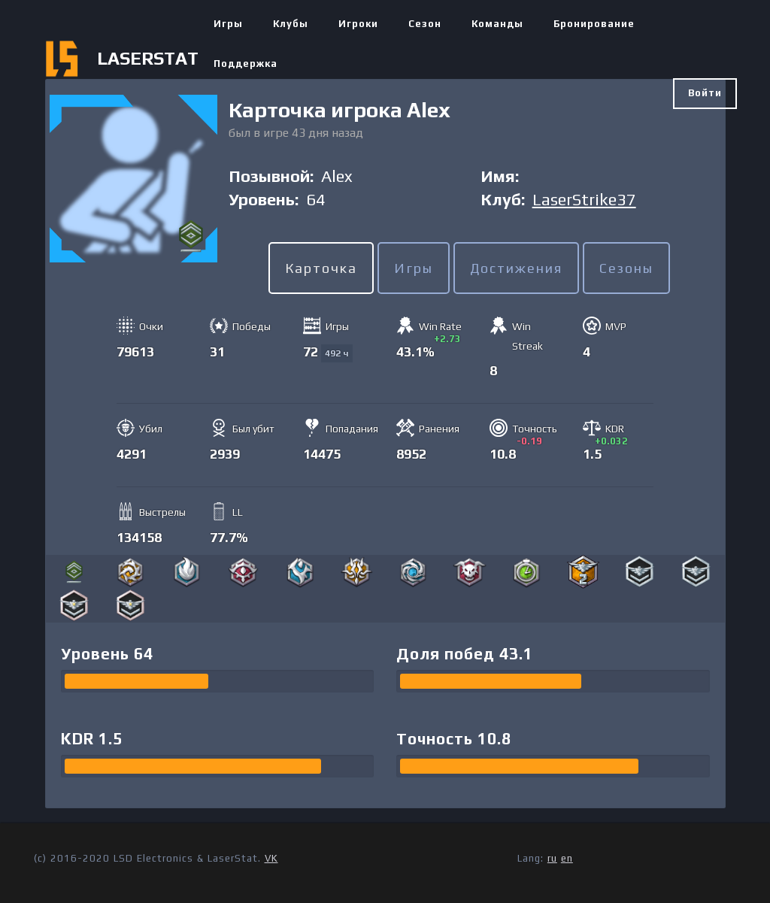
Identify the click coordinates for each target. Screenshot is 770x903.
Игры (228, 23)
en (567, 858)
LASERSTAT (148, 58)
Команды (497, 23)
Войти (705, 92)
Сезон (424, 23)
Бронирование (594, 23)
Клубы (290, 23)
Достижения (516, 268)
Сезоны (626, 268)
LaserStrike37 (584, 199)
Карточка (321, 268)
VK (271, 858)
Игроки (358, 23)
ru (552, 858)
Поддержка (245, 63)
